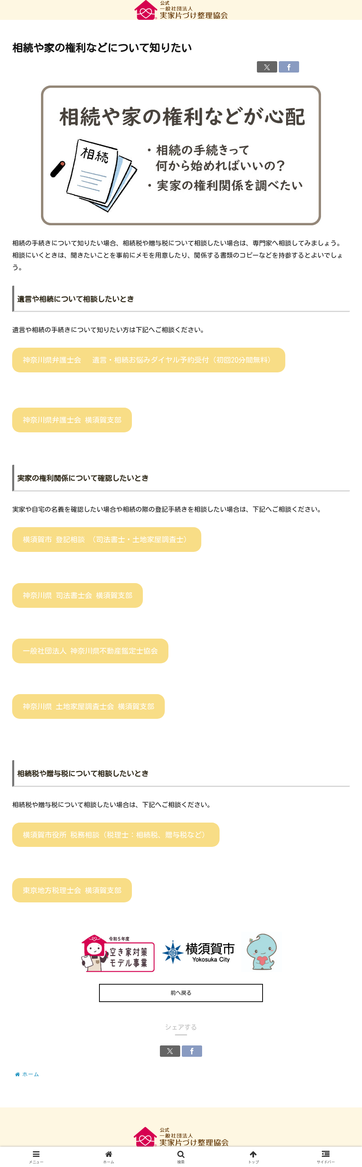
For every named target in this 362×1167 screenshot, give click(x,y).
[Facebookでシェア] (289, 67)
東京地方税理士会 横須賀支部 (72, 890)
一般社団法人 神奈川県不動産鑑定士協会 (90, 650)
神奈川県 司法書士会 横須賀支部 (77, 595)
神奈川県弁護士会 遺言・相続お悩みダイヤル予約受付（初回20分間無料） (149, 359)
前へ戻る (181, 993)
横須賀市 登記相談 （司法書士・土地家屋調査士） (107, 539)
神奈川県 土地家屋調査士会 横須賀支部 (88, 706)
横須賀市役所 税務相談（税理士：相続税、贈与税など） (116, 834)
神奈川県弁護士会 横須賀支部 (72, 419)
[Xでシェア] (267, 67)
